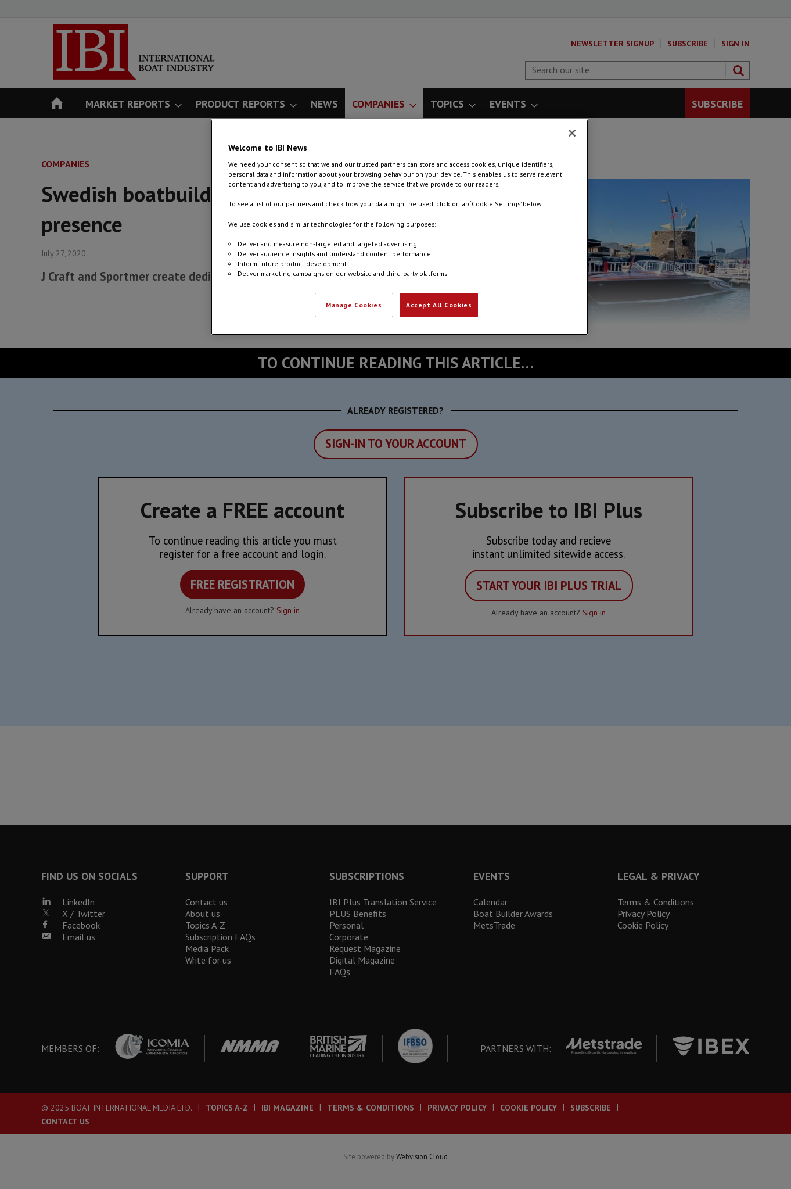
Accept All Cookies (439, 304)
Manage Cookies (354, 304)
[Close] (572, 133)
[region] (399, 227)
